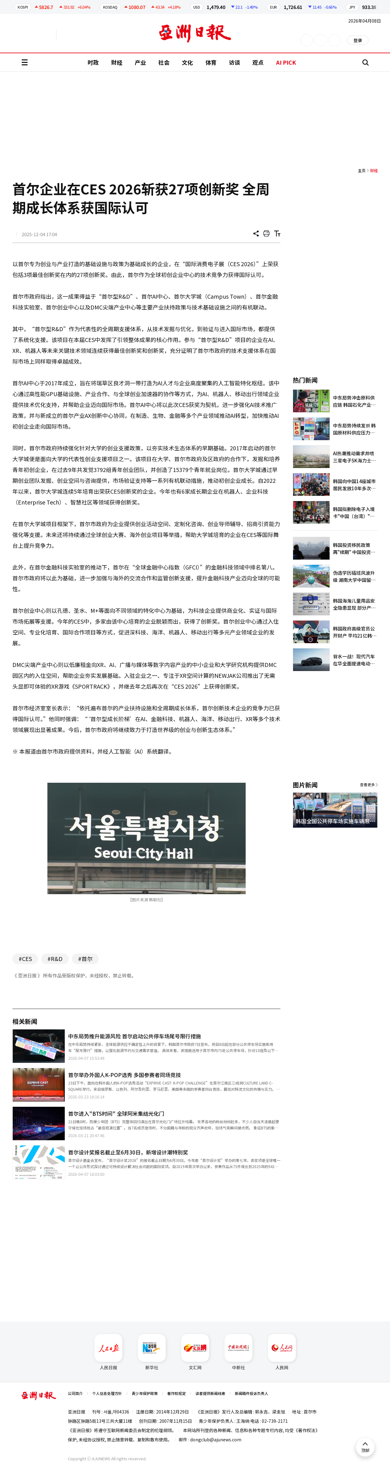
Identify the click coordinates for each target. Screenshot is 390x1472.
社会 (163, 62)
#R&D (55, 959)
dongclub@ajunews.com (215, 1439)
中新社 (238, 1352)
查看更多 (367, 784)
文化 (187, 62)
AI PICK (286, 62)
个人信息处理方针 (107, 1393)
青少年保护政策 (145, 1393)
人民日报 (108, 1352)
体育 (211, 62)
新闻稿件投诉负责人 (251, 1393)
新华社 (152, 1352)
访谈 (234, 62)
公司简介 (75, 1393)
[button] (362, 835)
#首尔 (85, 959)
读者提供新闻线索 (210, 1393)
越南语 (85, 35)
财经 (116, 62)
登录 (357, 40)
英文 (39, 35)
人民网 (282, 1352)
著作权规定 (176, 1393)
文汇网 (195, 1352)
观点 (258, 62)
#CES (25, 959)
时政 (93, 62)
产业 (140, 62)
